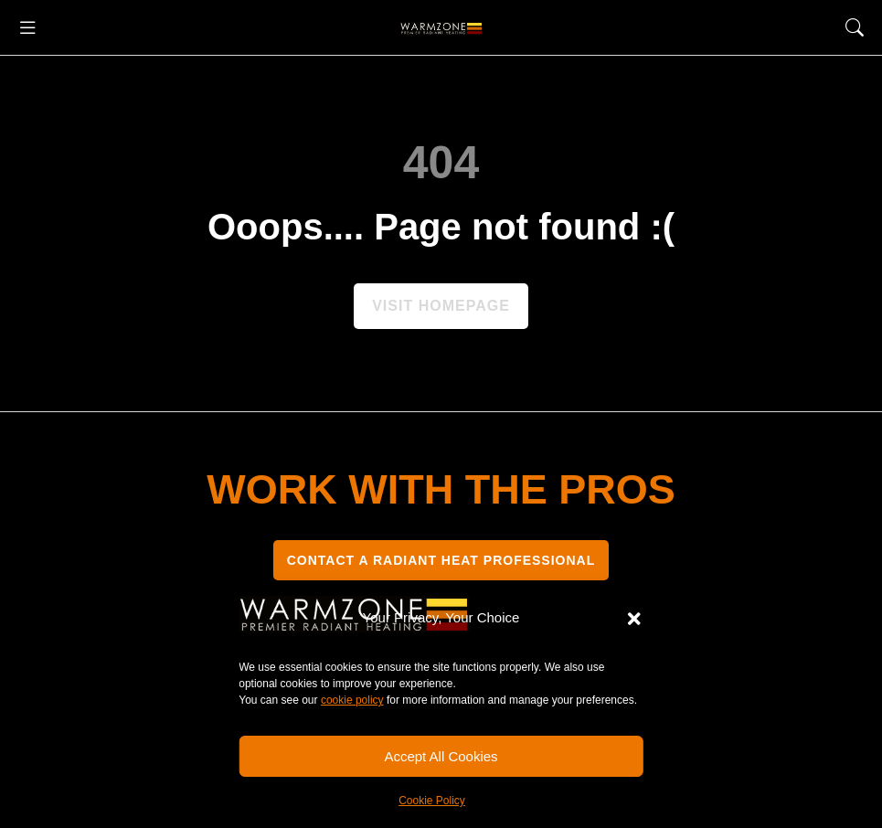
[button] (634, 619)
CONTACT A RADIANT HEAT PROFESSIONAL (441, 560)
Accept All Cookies (440, 756)
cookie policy (352, 700)
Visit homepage (441, 305)
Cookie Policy (431, 800)
